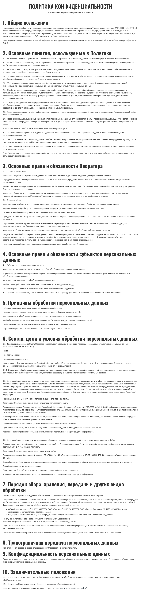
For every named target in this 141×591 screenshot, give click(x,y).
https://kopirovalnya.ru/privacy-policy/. (71, 588)
